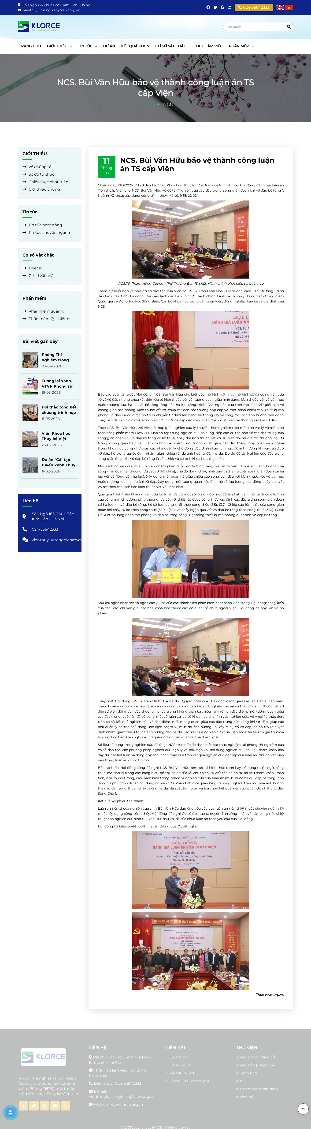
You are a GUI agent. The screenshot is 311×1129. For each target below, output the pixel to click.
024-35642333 (253, 7)
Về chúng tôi (37, 167)
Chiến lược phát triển (45, 182)
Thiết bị (32, 268)
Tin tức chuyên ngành (46, 232)
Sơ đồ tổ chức (38, 174)
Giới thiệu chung (41, 189)
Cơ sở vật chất (38, 275)
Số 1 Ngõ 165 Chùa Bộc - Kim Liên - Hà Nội (54, 5)
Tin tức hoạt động (42, 225)
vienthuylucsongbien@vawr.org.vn (49, 10)
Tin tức (166, 104)
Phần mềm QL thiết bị (46, 319)
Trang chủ (147, 104)
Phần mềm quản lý (43, 311)
